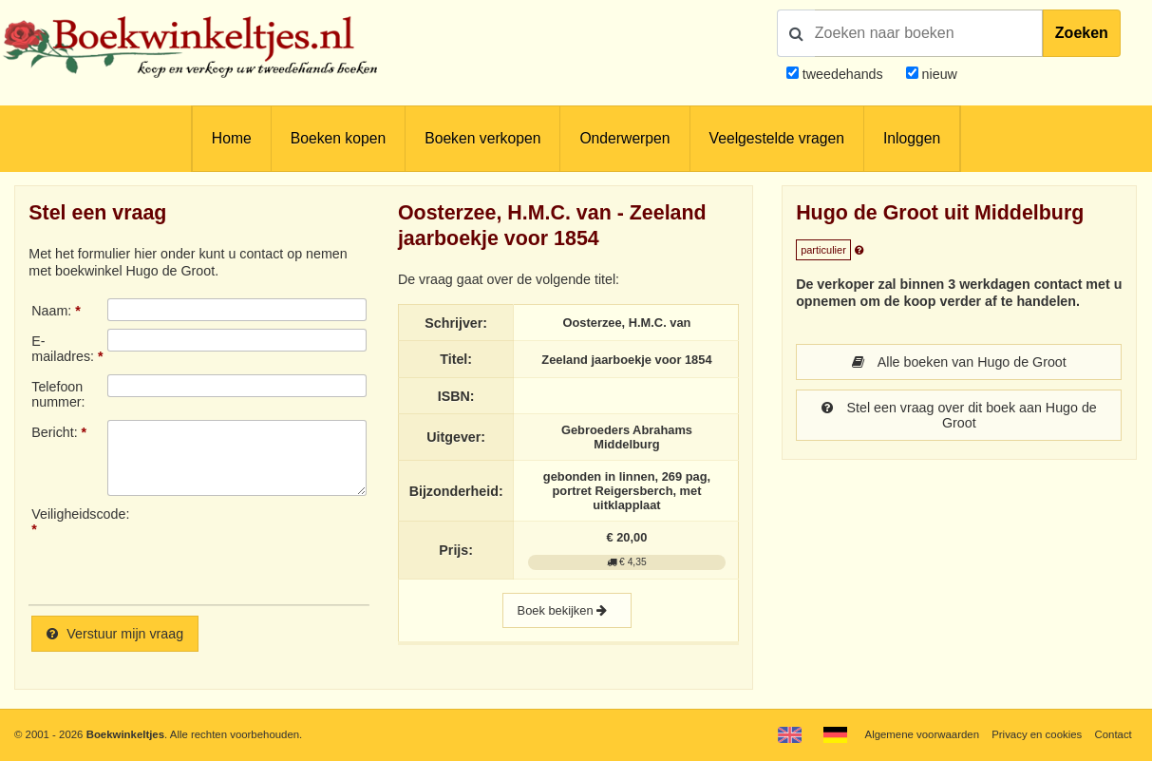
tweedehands (843, 74)
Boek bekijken (567, 610)
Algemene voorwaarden (922, 734)
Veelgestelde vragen (776, 138)
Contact (1112, 734)
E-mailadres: (62, 348)
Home (232, 138)
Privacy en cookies (1036, 734)
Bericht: (54, 432)
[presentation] (266, 548)
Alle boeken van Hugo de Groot (959, 362)
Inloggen (911, 138)
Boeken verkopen (482, 138)
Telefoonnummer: (58, 394)
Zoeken (1081, 33)
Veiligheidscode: (68, 514)
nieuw (937, 74)
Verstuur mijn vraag (115, 633)
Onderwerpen (624, 138)
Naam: (51, 310)
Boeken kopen (338, 138)
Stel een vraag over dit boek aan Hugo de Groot (959, 415)
